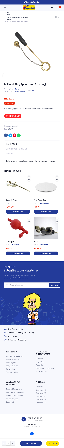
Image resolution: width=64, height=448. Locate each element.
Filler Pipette (10, 242)
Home (8, 12)
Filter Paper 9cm (40, 200)
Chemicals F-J (41, 390)
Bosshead (37, 242)
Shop (8, 15)
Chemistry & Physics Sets (45, 368)
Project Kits (40, 362)
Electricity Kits (11, 363)
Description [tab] (11, 144)
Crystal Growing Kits (13, 359)
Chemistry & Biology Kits (14, 356)
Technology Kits (12, 372)
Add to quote (52, 443)
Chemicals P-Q (41, 396)
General (9, 19)
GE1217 (10, 129)
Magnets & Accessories (14, 395)
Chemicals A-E (41, 387)
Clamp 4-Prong (11, 200)
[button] (12, 116)
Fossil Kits (39, 359)
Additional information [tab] (16, 149)
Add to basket (31, 443)
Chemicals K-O (41, 393)
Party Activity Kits (12, 366)
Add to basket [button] (18, 212)
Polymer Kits (10, 369)
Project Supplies (12, 399)
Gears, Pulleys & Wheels (15, 392)
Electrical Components (14, 389)
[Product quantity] (8, 443)
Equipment (10, 402)
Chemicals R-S (41, 399)
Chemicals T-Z (41, 403)
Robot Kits (39, 365)
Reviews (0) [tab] (10, 154)
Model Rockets (41, 371)
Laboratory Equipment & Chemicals (17, 17)
